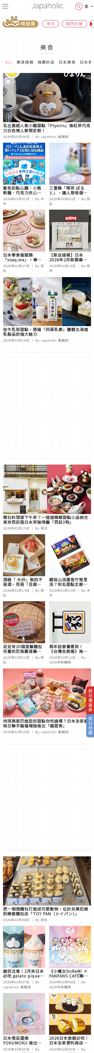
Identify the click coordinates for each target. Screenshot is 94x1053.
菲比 (44, 528)
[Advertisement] (47, 405)
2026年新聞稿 (60, 662)
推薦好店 (46, 62)
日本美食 (67, 62)
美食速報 (25, 62)
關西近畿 (74, 23)
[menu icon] (5, 6)
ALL (9, 62)
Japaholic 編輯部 (55, 136)
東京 (50, 23)
